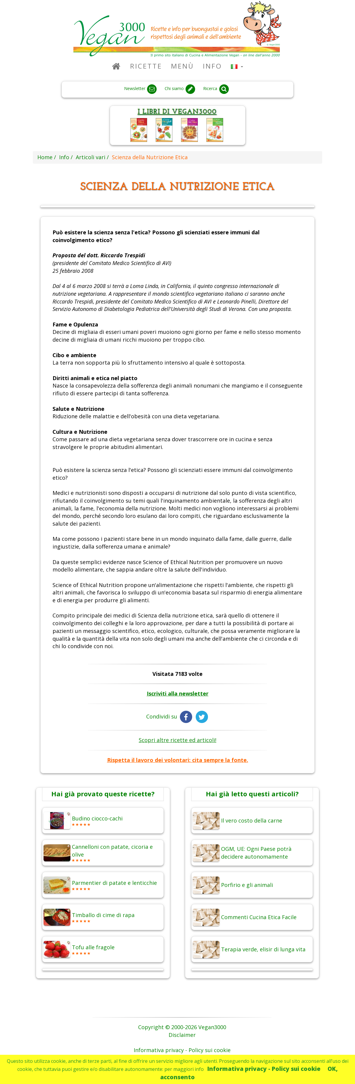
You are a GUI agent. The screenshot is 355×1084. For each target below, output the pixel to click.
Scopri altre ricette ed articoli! (177, 740)
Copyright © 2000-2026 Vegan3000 (182, 1027)
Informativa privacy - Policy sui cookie (263, 1069)
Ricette (146, 66)
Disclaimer (182, 1034)
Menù (182, 66)
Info (212, 66)
